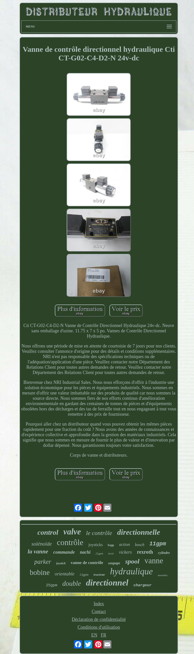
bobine (40, 572)
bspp (111, 545)
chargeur (142, 585)
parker (42, 561)
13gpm (84, 574)
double (71, 583)
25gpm (51, 585)
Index (98, 603)
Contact (99, 611)
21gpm (99, 553)
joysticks (95, 545)
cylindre (164, 553)
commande (64, 552)
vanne (153, 560)
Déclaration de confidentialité (99, 619)
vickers (125, 552)
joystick (61, 563)
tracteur (99, 574)
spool (132, 561)
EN (94, 635)
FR (103, 635)
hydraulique (131, 571)
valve (72, 531)
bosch (139, 545)
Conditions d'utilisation (99, 627)
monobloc (163, 575)
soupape (114, 563)
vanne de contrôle (87, 562)
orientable (65, 573)
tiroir (111, 553)
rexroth (145, 552)
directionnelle (138, 532)
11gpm (157, 544)
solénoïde (42, 544)
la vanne (38, 551)
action (124, 544)
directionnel (107, 582)
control (47, 532)
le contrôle (99, 533)
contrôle (70, 542)
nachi (85, 552)
